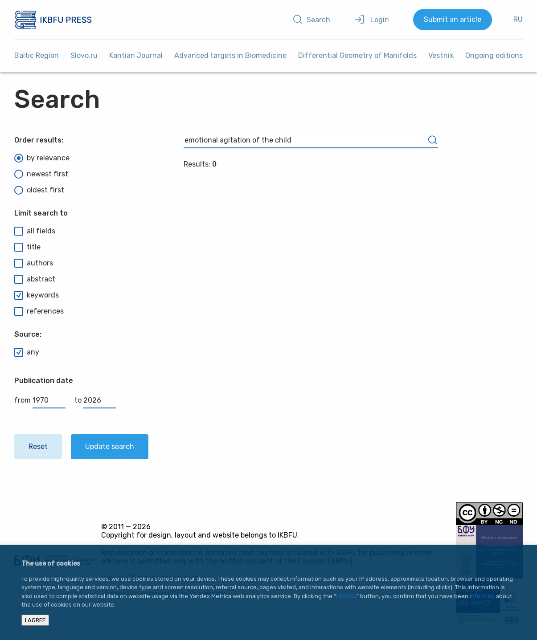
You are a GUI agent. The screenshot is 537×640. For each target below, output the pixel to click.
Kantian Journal (136, 55)
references (39, 311)
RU (518, 19)
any (26, 352)
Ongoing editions (494, 55)
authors (33, 263)
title (27, 247)
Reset (38, 446)
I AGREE (346, 596)
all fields (34, 231)
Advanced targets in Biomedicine (230, 55)
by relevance (42, 158)
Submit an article (452, 19)
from (40, 400)
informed (482, 596)
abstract (34, 279)
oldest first (39, 190)
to (95, 400)
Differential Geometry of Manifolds (357, 55)
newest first (41, 174)
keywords (36, 295)
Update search (109, 446)
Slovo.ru (84, 55)
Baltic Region (36, 55)
